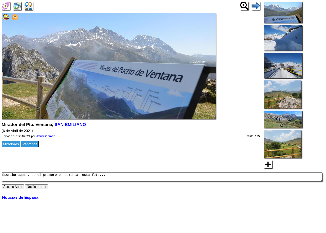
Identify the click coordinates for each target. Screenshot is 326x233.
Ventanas (29, 144)
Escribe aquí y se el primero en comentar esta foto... (162, 178)
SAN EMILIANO (70, 124)
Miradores (11, 144)
